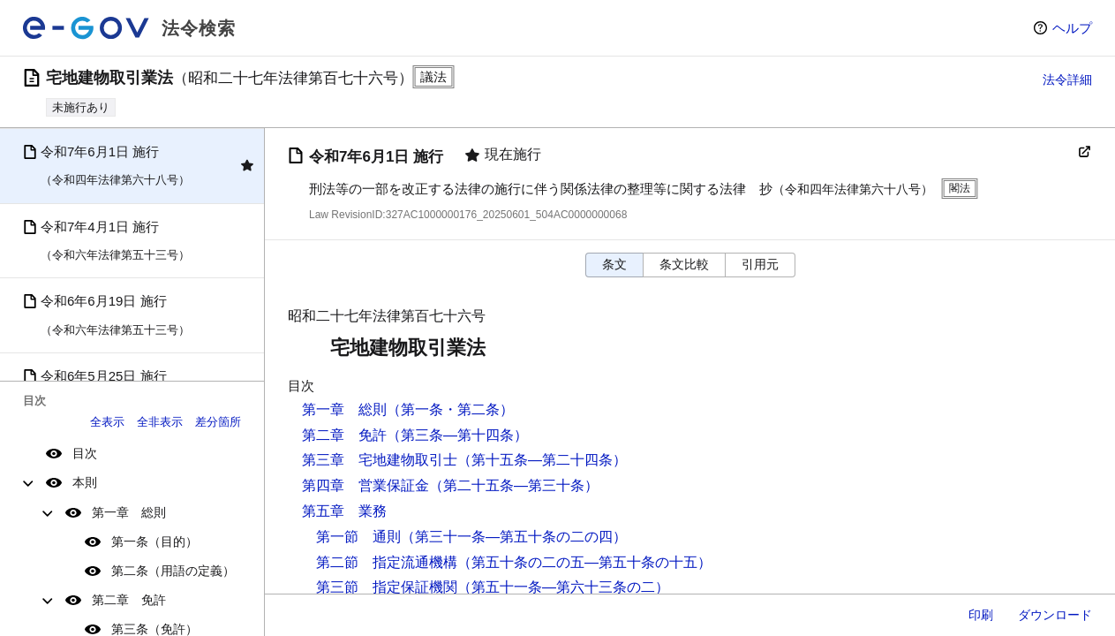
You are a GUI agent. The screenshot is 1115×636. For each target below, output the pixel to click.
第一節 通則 (358, 536)
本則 (84, 482)
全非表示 (160, 421)
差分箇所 (218, 421)
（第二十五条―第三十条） (514, 485)
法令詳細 (1067, 79)
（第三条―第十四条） (457, 435)
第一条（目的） (154, 541)
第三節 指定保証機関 (386, 586)
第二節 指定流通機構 (386, 562)
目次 (84, 453)
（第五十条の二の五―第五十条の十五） (584, 562)
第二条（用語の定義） (173, 571)
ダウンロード (1055, 615)
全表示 (107, 421)
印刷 (980, 615)
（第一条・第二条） (450, 409)
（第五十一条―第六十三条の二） (563, 586)
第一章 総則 (129, 512)
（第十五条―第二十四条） (542, 459)
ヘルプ (1072, 27)
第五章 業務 (344, 511)
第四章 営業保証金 (365, 485)
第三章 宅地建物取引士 (379, 459)
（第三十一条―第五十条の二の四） (514, 536)
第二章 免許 (129, 600)
